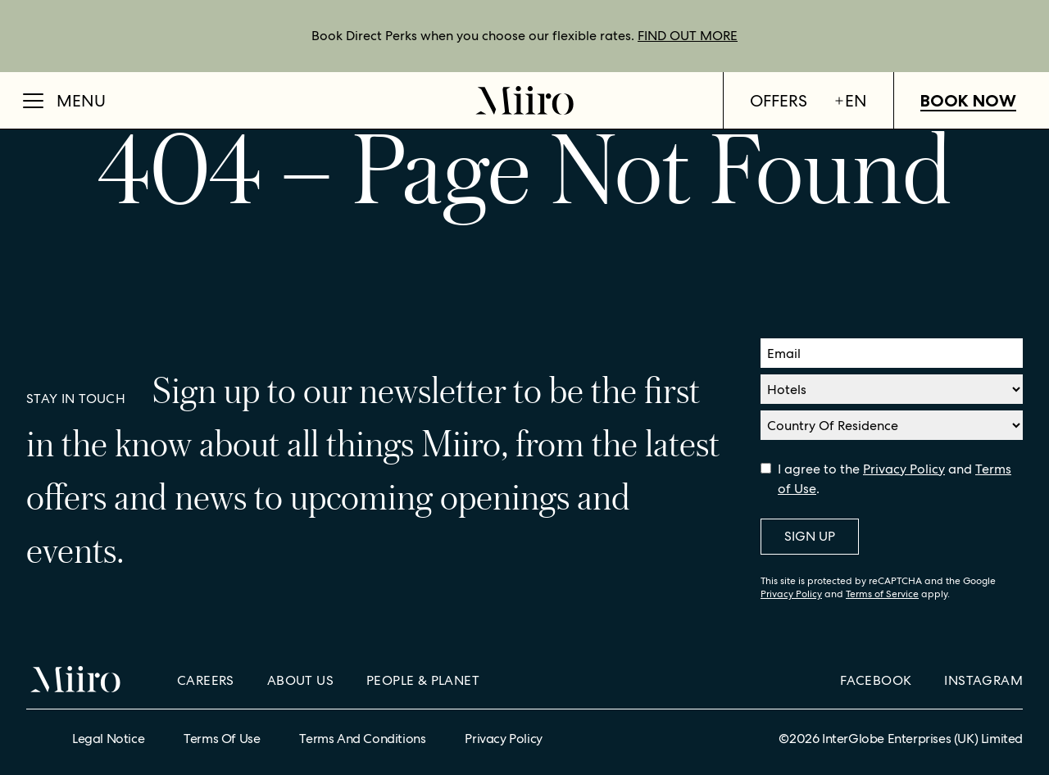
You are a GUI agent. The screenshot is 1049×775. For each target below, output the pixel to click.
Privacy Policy (904, 469)
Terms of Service (882, 594)
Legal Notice (108, 738)
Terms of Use (222, 738)
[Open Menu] (64, 100)
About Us (300, 680)
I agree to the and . (894, 478)
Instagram (983, 680)
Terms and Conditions (362, 738)
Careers (205, 680)
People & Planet (422, 680)
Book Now (968, 101)
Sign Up (809, 536)
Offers (778, 100)
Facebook (875, 680)
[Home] (524, 100)
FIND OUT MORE (688, 35)
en (850, 100)
